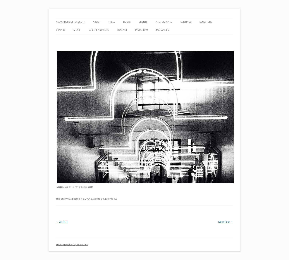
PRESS (112, 21)
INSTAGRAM (141, 30)
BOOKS (127, 21)
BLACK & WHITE (91, 198)
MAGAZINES (162, 30)
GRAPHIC (60, 30)
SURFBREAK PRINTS (99, 30)
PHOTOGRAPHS (164, 21)
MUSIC (76, 30)
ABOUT (97, 21)
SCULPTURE (205, 21)
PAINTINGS (185, 21)
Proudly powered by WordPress (72, 244)
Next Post (225, 222)
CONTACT (122, 30)
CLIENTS (143, 21)
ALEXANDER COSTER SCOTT (70, 21)
